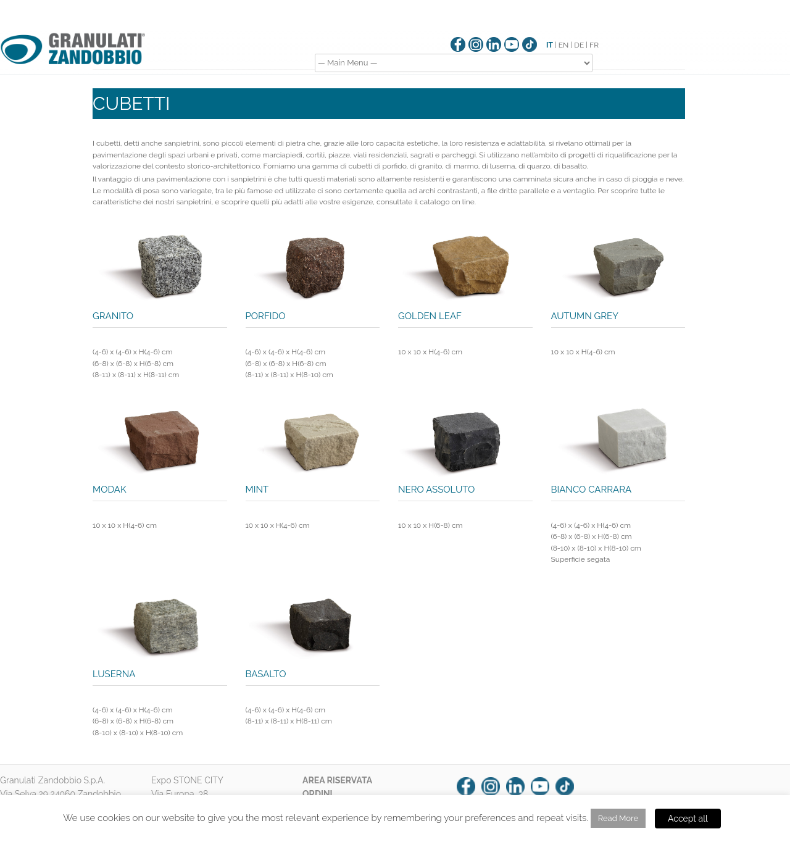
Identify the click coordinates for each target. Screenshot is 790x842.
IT (549, 45)
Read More (618, 818)
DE (579, 45)
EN (564, 45)
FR (594, 45)
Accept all (688, 818)
